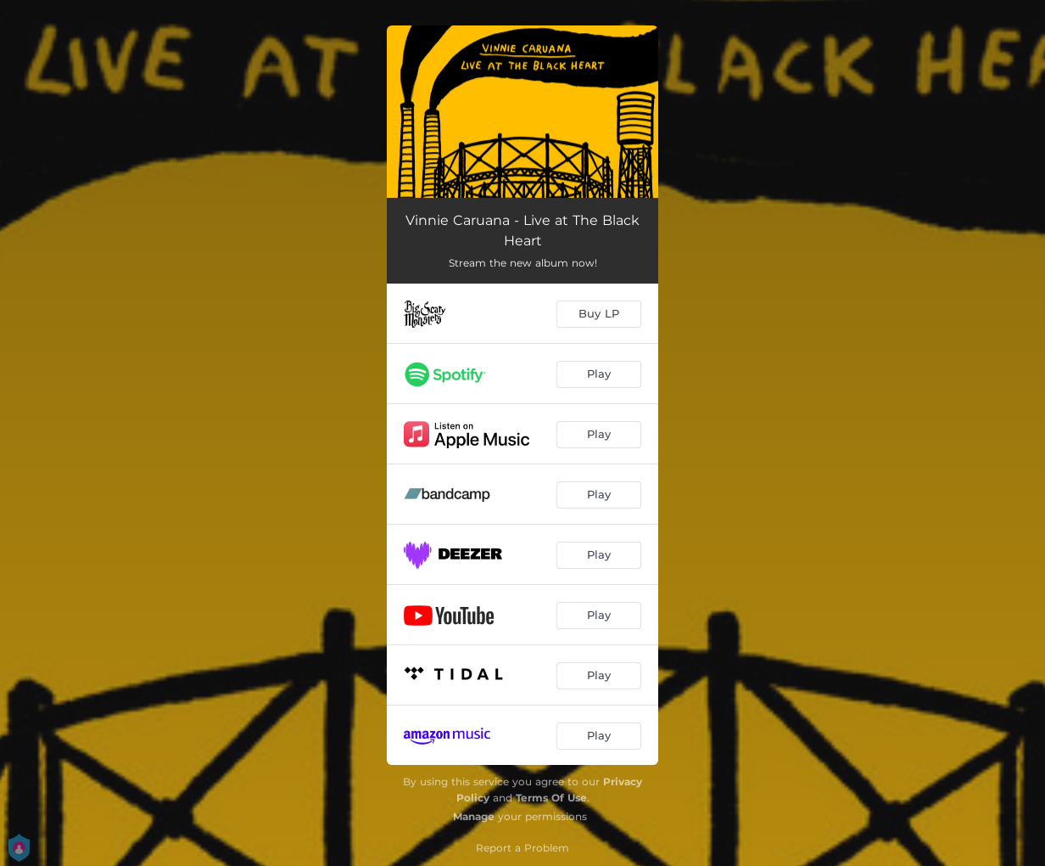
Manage (474, 816)
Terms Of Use (551, 797)
